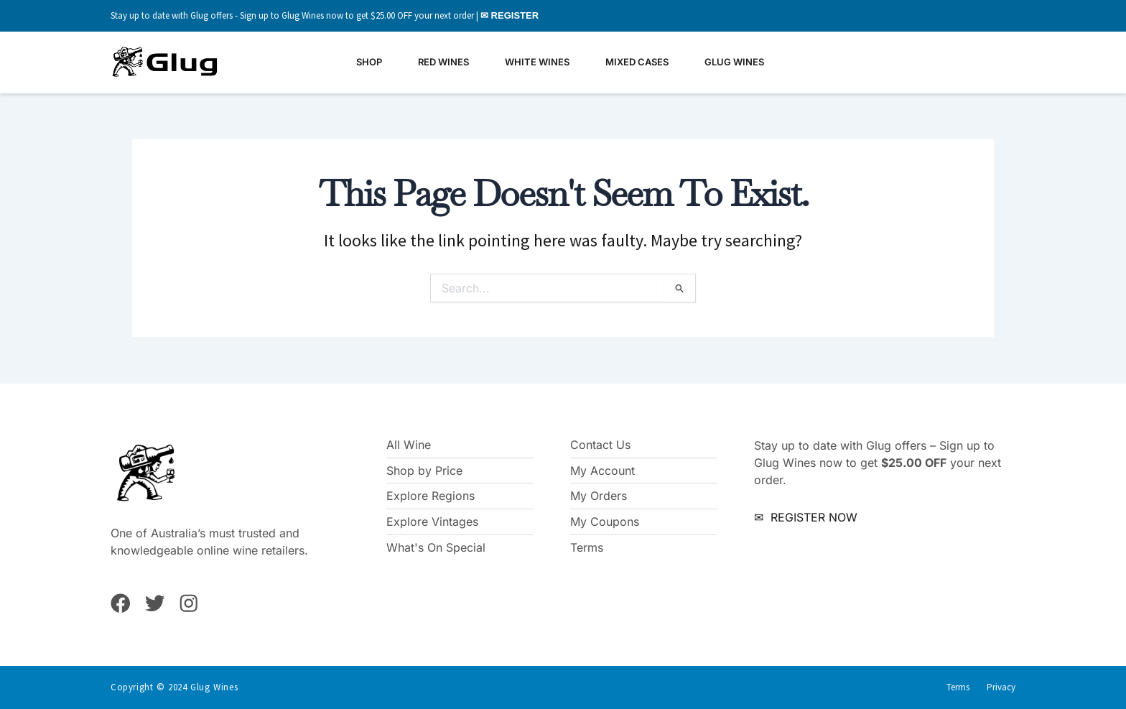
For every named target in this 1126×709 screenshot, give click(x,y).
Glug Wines (734, 62)
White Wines (537, 62)
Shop (369, 62)
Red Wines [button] (443, 62)
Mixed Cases (637, 62)
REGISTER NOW (812, 516)
